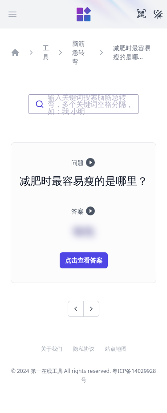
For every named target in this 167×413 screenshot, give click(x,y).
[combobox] (83, 104)
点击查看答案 (83, 260)
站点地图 (115, 348)
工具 (46, 52)
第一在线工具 (47, 371)
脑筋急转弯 (78, 52)
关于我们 (51, 348)
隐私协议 (83, 348)
